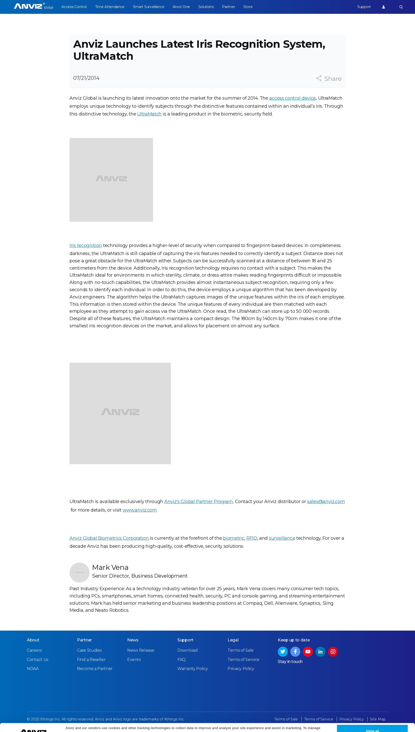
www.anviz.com (140, 510)
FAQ (181, 659)
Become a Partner (95, 668)
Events (134, 659)
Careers (34, 650)
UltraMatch (149, 114)
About (33, 640)
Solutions (206, 7)
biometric (233, 538)
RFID (251, 538)
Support (364, 7)
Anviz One (181, 7)
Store (248, 7)
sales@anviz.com (326, 501)
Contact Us (37, 659)
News (133, 640)
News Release (140, 650)
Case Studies (89, 650)
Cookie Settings (118, 725)
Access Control (74, 7)
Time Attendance (110, 7)
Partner (228, 7)
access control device (292, 98)
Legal (233, 640)
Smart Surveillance (148, 7)
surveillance (282, 538)
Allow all (372, 722)
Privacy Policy (285, 725)
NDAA (33, 668)
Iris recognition (86, 245)
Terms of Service (243, 659)
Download (187, 650)
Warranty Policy (192, 668)
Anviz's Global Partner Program (198, 501)
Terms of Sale (241, 650)
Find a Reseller (91, 659)
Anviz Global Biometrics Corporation (110, 538)
